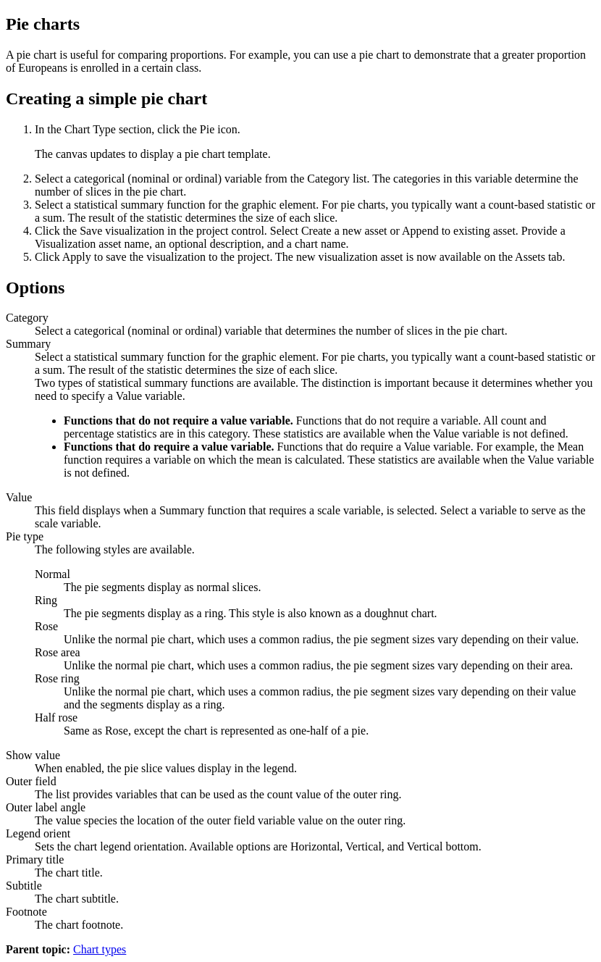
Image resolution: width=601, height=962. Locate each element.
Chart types (99, 949)
